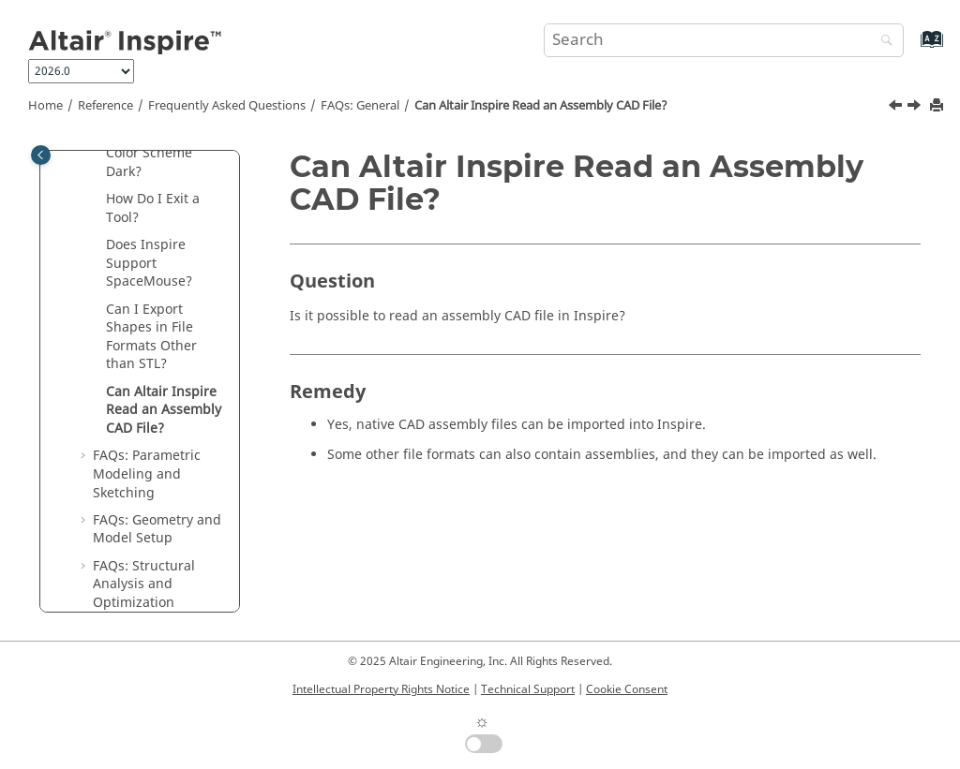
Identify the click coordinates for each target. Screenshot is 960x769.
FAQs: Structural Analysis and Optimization (144, 584)
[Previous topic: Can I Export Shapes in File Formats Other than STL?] (897, 107)
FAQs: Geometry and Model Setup (157, 529)
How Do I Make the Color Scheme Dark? (165, 153)
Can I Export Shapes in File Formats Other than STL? (151, 337)
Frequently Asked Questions (227, 105)
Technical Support (528, 689)
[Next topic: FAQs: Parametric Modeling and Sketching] (915, 107)
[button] (98, 199)
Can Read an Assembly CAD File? (541, 105)
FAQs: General (360, 105)
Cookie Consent (627, 689)
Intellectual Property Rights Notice (381, 689)
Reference (105, 105)
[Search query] (724, 40)
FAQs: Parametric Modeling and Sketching (147, 474)
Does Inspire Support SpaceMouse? (149, 263)
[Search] (882, 41)
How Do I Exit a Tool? (153, 208)
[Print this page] (938, 106)
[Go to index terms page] (912, 48)
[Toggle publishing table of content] (41, 155)
